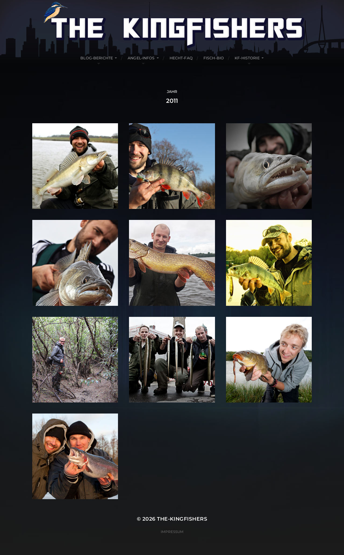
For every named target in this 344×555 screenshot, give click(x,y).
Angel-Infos (141, 58)
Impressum (172, 531)
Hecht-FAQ (181, 58)
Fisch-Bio (213, 58)
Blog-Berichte (96, 58)
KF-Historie (247, 58)
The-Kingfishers (182, 519)
